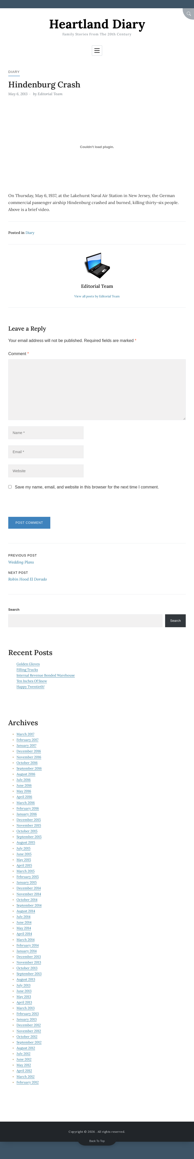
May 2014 (24, 928)
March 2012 (26, 1076)
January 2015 (27, 882)
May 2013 (24, 996)
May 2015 (24, 860)
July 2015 (23, 848)
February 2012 (28, 1082)
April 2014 (24, 934)
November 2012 (29, 1031)
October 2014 (27, 899)
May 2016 (24, 791)
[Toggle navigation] (97, 50)
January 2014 (27, 951)
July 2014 (23, 917)
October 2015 (27, 831)
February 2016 (28, 808)
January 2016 (27, 814)
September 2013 (29, 974)
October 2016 (27, 763)
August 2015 (26, 842)
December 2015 (29, 820)
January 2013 (27, 1019)
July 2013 (23, 985)
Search (13, 609)
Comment (18, 354)
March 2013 (26, 1008)
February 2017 (27, 740)
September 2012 (29, 1042)
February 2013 (28, 1013)
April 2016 (24, 797)
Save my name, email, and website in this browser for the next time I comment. (87, 487)
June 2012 (24, 1059)
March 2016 (26, 803)
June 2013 (24, 991)
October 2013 (27, 968)
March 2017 (25, 734)
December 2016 (29, 751)
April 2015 (24, 865)
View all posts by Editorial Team (97, 296)
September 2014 (29, 905)
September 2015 (29, 837)
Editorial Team (50, 94)
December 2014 (29, 888)
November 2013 (29, 962)
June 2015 (24, 854)
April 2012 (24, 1070)
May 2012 (24, 1065)
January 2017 (26, 745)
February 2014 (28, 945)
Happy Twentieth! (30, 686)
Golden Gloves (28, 664)
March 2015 (26, 871)
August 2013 (26, 979)
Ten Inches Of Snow (32, 681)
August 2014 (26, 911)
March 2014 (26, 939)
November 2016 (29, 757)
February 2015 (28, 877)
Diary (14, 72)
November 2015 (29, 825)
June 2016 (24, 785)
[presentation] (43, 506)
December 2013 (29, 956)
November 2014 (29, 894)
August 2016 (26, 774)
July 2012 (23, 1053)
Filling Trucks (27, 669)
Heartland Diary (97, 24)
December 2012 (29, 1025)
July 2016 (24, 780)
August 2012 (26, 1048)
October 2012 (27, 1036)
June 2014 (24, 922)
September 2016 (29, 768)
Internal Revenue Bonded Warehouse (46, 675)
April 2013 (24, 1002)
